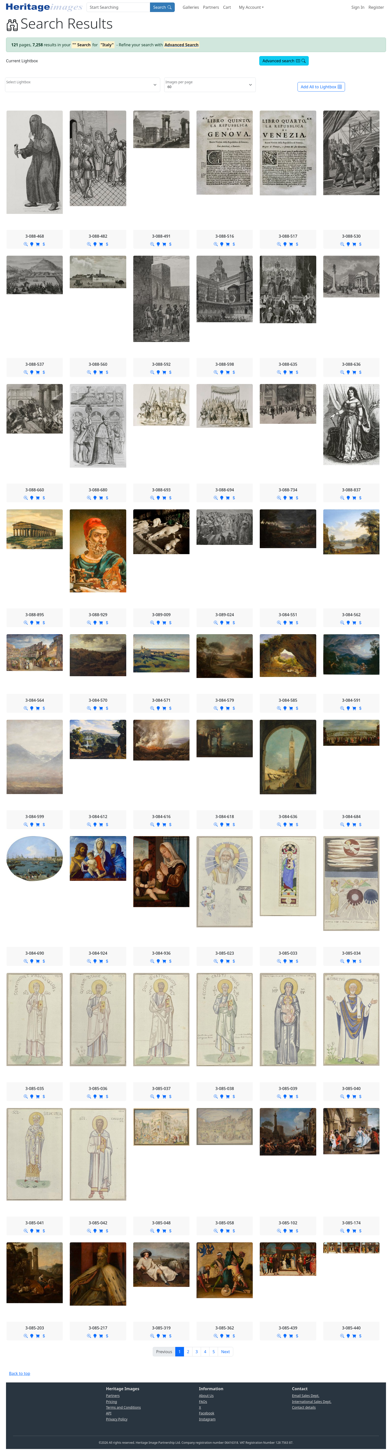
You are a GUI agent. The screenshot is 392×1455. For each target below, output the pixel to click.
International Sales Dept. (312, 1401)
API (109, 1413)
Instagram (207, 1419)
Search (162, 7)
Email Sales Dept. (305, 1395)
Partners (211, 7)
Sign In (358, 7)
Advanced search (283, 61)
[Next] (225, 1351)
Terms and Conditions (123, 1407)
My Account (250, 7)
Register (376, 7)
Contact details (304, 1407)
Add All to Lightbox (321, 87)
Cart (227, 7)
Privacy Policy (117, 1419)
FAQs (203, 1401)
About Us (206, 1395)
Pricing (111, 1401)
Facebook (206, 1413)
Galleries (191, 7)
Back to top (19, 1373)
